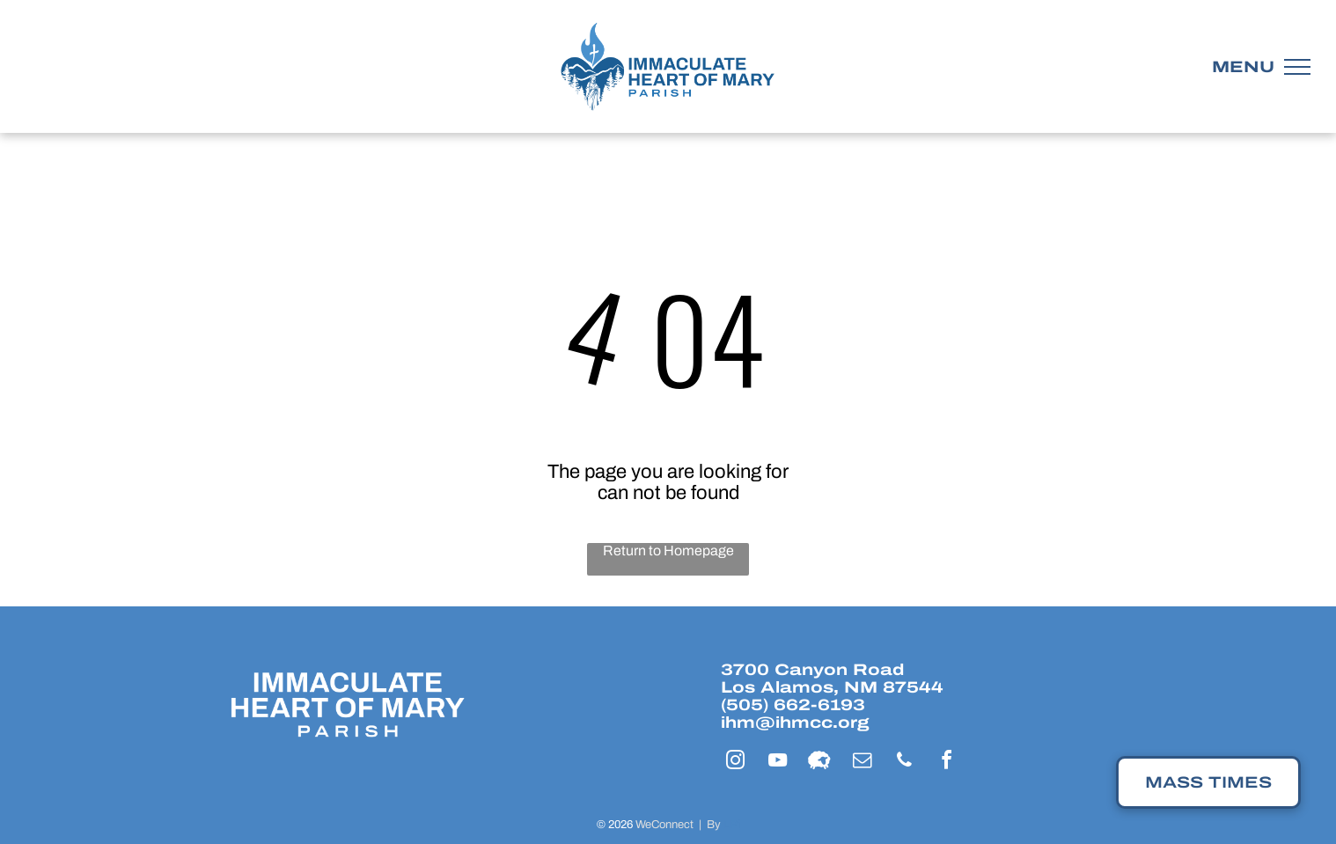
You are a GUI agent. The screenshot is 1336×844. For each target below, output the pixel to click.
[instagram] (735, 762)
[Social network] (819, 762)
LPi (731, 824)
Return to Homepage (668, 550)
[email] (862, 762)
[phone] (904, 762)
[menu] (1297, 67)
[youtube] (777, 762)
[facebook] (946, 762)
